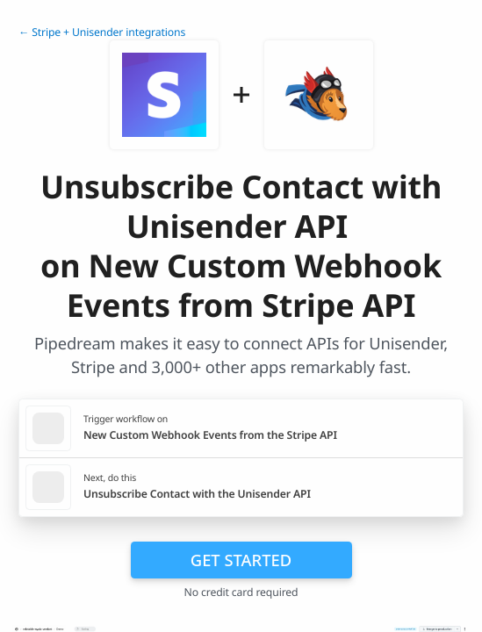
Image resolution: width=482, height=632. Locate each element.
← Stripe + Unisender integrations (101, 32)
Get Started (241, 560)
